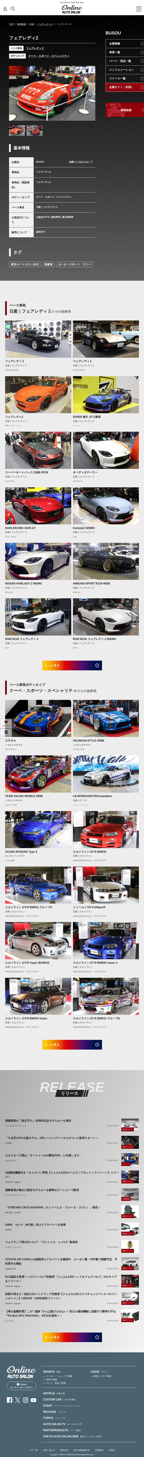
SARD (8, 1148)
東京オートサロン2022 (25, 264)
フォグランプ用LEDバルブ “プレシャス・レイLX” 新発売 (41, 1247)
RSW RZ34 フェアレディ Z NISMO (94, 639)
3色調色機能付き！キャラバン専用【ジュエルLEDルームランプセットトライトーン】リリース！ (62, 1179)
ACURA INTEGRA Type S (21, 854)
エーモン (10, 1325)
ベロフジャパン (13, 1252)
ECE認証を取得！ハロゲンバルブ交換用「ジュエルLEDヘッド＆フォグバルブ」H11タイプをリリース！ (61, 1283)
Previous (14, 94)
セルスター (11, 1165)
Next (89, 94)
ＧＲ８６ (10, 743)
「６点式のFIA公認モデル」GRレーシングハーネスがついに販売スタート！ (51, 1142)
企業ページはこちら (79, 162)
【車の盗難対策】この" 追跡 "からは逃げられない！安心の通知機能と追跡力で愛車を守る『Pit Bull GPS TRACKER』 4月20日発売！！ (60, 1318)
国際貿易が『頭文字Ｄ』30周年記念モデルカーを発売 (38, 1125)
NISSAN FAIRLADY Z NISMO (23, 583)
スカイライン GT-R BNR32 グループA (28, 909)
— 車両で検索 (50, 1387)
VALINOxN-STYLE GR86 (88, 743)
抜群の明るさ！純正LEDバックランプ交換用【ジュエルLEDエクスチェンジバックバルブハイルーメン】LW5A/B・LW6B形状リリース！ (61, 1301)
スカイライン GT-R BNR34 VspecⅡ (95, 965)
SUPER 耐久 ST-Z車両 (87, 416)
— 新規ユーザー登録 (101, 1384)
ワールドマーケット (16, 1131)
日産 (32, 24)
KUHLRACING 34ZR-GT (20, 528)
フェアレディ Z (14, 361)
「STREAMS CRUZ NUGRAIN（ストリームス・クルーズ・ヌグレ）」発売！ (52, 1212)
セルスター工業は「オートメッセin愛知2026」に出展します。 (43, 1160)
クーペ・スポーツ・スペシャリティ (48, 55)
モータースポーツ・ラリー (74, 264)
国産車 (48, 264)
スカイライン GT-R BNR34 (89, 854)
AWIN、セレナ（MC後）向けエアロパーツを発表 (35, 1229)
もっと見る (57, 667)
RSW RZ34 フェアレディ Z (22, 639)
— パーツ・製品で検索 (54, 1390)
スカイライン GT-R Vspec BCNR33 (27, 965)
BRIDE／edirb (13, 1217)
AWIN (8, 1234)
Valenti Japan (13, 1187)
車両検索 (21, 24)
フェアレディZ (14, 416)
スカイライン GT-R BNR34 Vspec (26, 1020)
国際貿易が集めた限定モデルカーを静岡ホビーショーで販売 (42, 1195)
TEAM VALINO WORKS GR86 (24, 798)
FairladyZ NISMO (84, 528)
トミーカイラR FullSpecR (89, 909)
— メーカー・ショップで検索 (58, 1384)
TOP (11, 24)
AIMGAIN (10, 1273)
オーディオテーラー (85, 472)
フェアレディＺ (45, 24)
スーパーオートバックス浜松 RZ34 (26, 472)
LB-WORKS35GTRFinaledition (92, 798)
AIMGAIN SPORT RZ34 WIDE (91, 583)
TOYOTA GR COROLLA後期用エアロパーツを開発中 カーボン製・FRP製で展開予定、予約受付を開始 (61, 1266)
